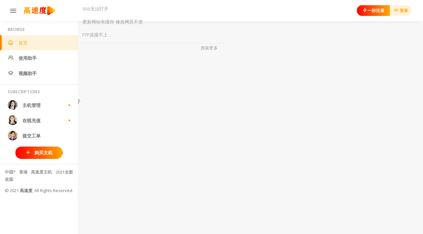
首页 (18, 43)
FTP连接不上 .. (96, 35)
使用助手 (22, 58)
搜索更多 (209, 48)
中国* (10, 172)
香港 (24, 172)
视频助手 (22, 73)
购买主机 (39, 153)
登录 (400, 10)
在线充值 (39, 120)
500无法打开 (95, 9)
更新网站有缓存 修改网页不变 (112, 22)
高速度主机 (41, 172)
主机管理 (39, 105)
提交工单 (24, 135)
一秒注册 (373, 10)
